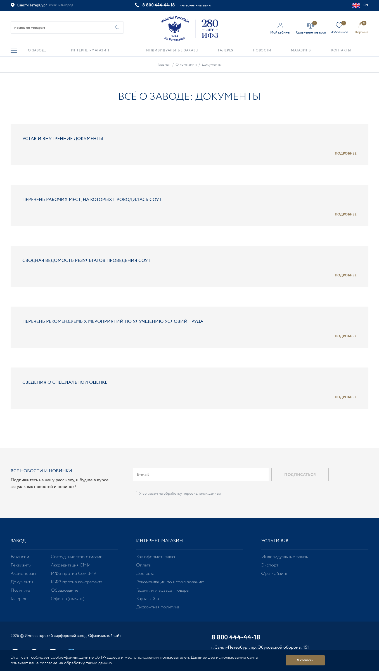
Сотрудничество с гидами (77, 557)
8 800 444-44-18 (158, 5)
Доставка (145, 573)
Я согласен (305, 660)
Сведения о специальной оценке (64, 382)
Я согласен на (180, 493)
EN (360, 5)
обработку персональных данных (192, 493)
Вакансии (20, 557)
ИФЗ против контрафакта (77, 582)
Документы (22, 582)
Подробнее (346, 153)
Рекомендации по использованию (170, 582)
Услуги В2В (274, 541)
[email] (201, 474)
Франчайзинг (274, 573)
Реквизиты (21, 565)
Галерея (18, 599)
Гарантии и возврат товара (162, 590)
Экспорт (269, 565)
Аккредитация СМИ (71, 565)
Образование (65, 590)
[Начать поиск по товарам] (117, 27)
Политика (20, 590)
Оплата (143, 565)
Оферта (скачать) (67, 599)
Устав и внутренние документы (62, 139)
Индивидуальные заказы (285, 557)
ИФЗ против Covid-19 (73, 573)
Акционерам (23, 573)
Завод (18, 541)
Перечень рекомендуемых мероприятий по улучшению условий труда (112, 321)
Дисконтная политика (157, 607)
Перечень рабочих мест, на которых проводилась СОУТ (92, 199)
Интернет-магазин (159, 541)
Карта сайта (147, 599)
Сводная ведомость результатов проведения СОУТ (86, 260)
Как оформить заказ (155, 557)
